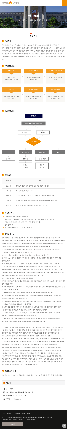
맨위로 (64, 426)
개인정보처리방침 (6, 413)
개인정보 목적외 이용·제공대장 (23, 413)
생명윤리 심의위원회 (35, 20)
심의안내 (45, 20)
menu (65, 3)
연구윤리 (25, 20)
